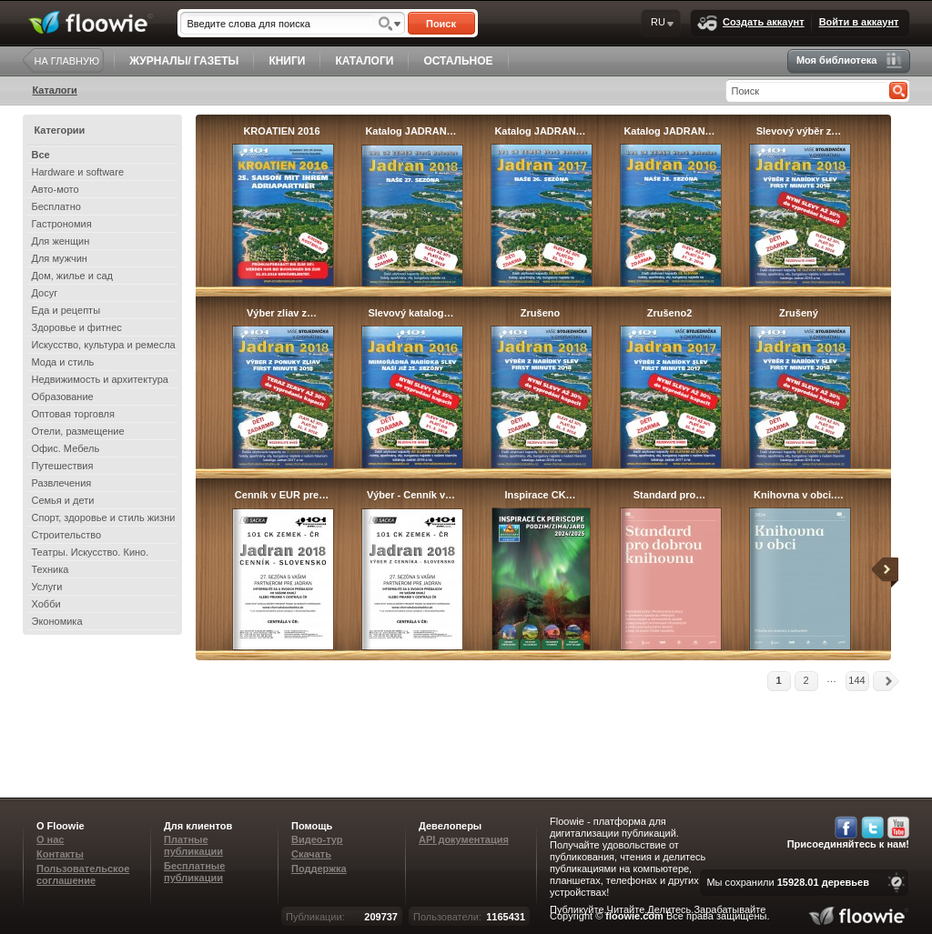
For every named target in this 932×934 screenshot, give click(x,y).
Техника (50, 569)
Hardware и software (78, 171)
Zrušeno (540, 312)
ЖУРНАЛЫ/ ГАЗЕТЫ (183, 61)
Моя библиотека (849, 60)
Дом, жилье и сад (72, 275)
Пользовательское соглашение (82, 874)
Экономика (57, 621)
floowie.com (634, 915)
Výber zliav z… (282, 312)
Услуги (47, 586)
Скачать (311, 854)
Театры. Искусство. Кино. (90, 552)
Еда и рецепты (66, 310)
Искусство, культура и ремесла (104, 344)
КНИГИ (286, 61)
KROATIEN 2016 (281, 131)
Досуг (45, 292)
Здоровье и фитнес (77, 327)
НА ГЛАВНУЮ (67, 60)
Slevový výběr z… (799, 131)
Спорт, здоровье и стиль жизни (104, 517)
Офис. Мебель (66, 448)
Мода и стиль (63, 362)
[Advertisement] (569, 734)
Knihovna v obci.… (799, 494)
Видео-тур (317, 839)
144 (856, 680)
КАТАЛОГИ (364, 61)
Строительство (67, 534)
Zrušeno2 (670, 312)
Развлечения (62, 482)
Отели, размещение (78, 431)
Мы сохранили (787, 882)
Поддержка (319, 868)
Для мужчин (59, 258)
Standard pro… (669, 494)
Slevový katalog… (410, 312)
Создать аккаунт (751, 23)
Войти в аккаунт (859, 21)
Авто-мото (55, 189)
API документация (464, 839)
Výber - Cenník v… (411, 494)
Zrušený (798, 312)
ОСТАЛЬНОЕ (457, 61)
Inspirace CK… (539, 494)
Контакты (60, 854)
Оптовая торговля (73, 413)
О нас (50, 839)
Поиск (441, 23)
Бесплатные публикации (194, 871)
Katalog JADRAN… (410, 131)
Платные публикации (193, 845)
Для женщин (61, 241)
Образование (63, 396)
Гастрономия (62, 223)
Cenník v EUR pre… (282, 494)
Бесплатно (56, 206)
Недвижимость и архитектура (100, 379)
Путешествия (63, 465)
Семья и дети (63, 500)
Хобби (46, 603)
